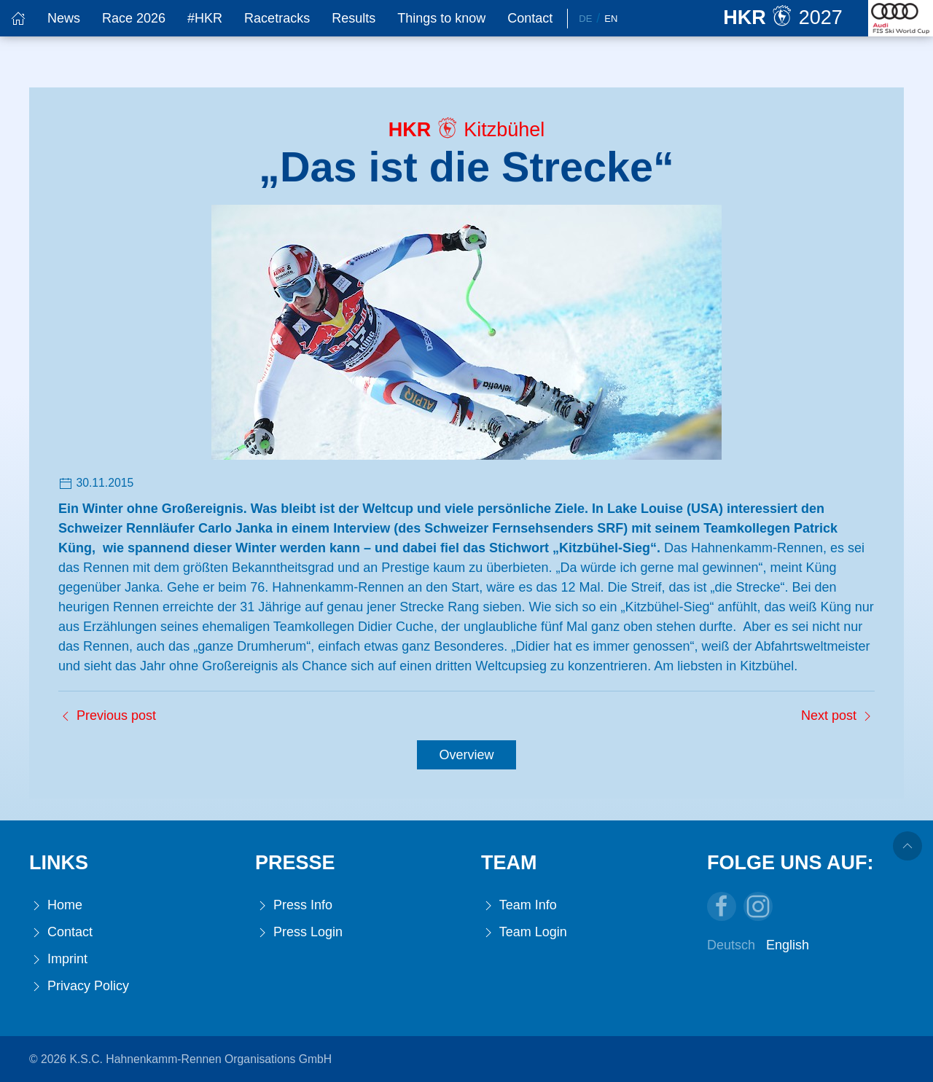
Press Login (299, 932)
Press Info (293, 905)
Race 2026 (133, 18)
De (585, 18)
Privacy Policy (79, 986)
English (787, 945)
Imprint (58, 959)
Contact (530, 18)
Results (353, 18)
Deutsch (731, 945)
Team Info (519, 905)
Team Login (524, 932)
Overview (466, 755)
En (610, 18)
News (63, 18)
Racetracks (277, 18)
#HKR (204, 18)
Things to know (441, 18)
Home (55, 905)
